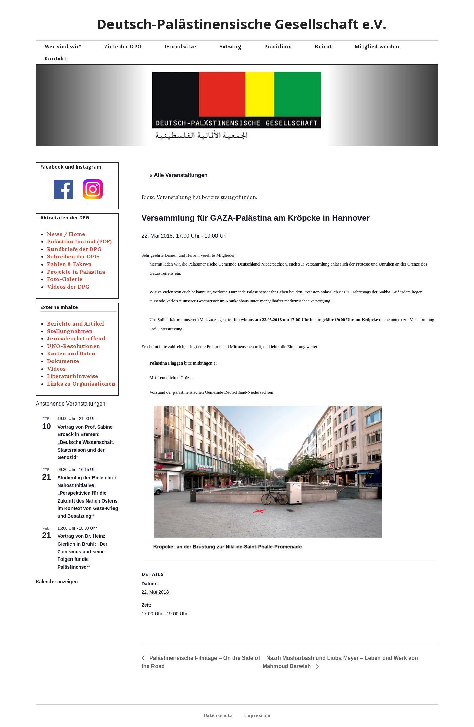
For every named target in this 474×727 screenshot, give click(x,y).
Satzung (230, 46)
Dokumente (63, 361)
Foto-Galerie (64, 279)
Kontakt (55, 58)
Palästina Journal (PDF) (79, 241)
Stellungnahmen (70, 331)
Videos (56, 368)
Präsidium (278, 46)
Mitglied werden (377, 46)
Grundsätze (180, 46)
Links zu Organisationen (81, 383)
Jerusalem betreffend (76, 338)
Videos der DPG (68, 286)
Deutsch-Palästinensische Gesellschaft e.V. (241, 24)
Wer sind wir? (62, 46)
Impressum (254, 716)
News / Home (66, 234)
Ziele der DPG (123, 46)
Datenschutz (221, 716)
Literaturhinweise (72, 376)
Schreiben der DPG (73, 256)
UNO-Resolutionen (73, 345)
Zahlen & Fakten (69, 264)
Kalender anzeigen (57, 581)
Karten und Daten (71, 353)
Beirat (323, 46)
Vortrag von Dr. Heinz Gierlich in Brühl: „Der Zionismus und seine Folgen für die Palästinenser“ (83, 551)
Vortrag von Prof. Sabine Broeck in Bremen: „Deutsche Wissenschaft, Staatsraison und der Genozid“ (86, 442)
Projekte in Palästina (76, 271)
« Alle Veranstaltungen (179, 175)
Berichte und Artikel (75, 323)
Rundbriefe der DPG (74, 248)
